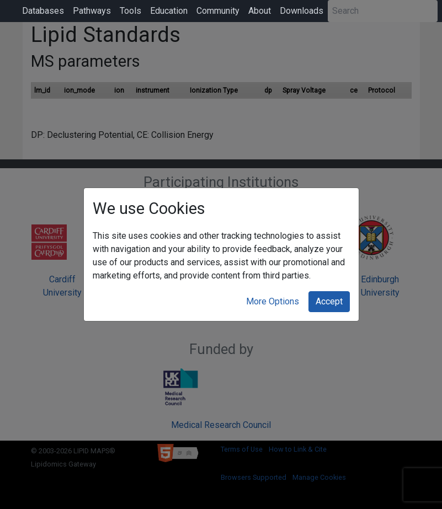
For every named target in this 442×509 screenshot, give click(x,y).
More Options (272, 301)
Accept (329, 301)
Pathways (92, 11)
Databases (43, 11)
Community (217, 11)
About (259, 11)
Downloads (301, 11)
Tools (130, 11)
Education (169, 11)
